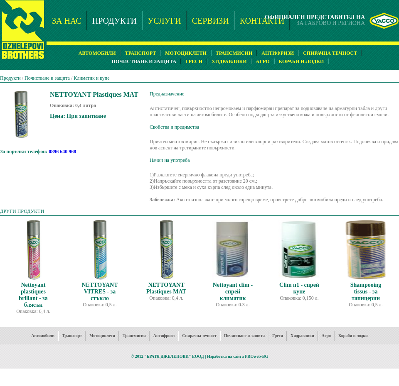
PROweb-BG (256, 356)
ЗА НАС (66, 20)
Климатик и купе (91, 78)
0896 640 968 (62, 151)
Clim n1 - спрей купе (299, 288)
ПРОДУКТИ (114, 20)
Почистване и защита (47, 78)
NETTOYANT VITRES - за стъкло (99, 291)
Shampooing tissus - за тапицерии (366, 291)
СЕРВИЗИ (210, 20)
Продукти (10, 78)
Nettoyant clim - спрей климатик (233, 291)
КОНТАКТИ (262, 20)
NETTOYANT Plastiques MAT (166, 288)
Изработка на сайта (225, 356)
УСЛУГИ (164, 20)
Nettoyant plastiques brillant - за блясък (33, 295)
